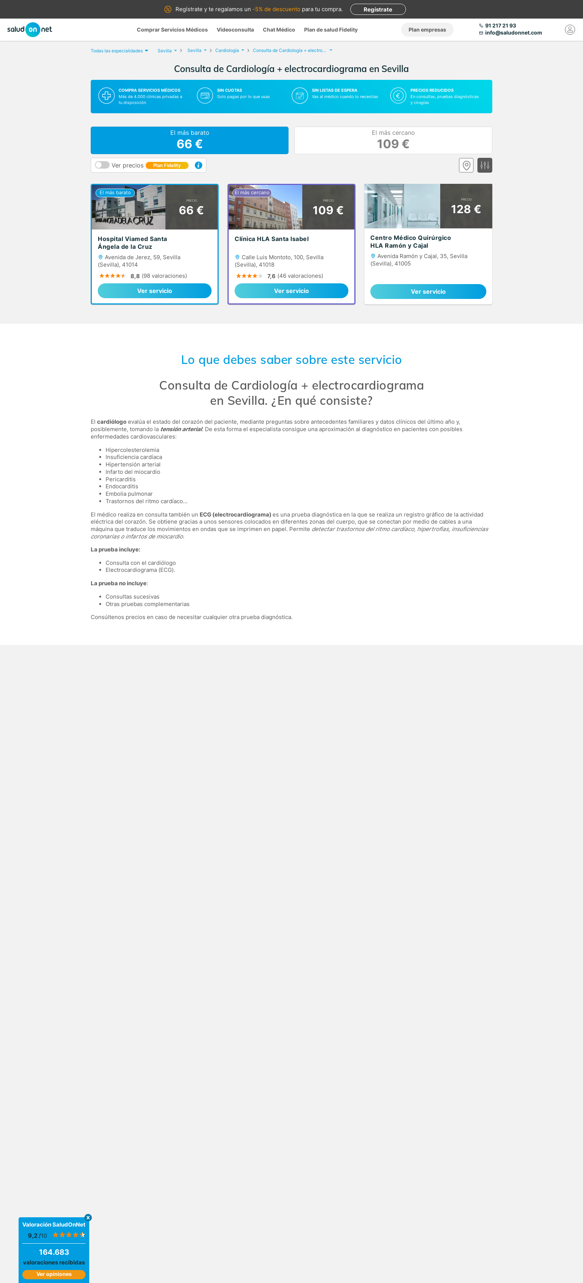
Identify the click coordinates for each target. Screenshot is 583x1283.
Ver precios (150, 165)
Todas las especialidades (118, 50)
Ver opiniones (54, 1274)
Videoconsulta (235, 29)
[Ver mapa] (466, 165)
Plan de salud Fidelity (331, 29)
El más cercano (393, 140)
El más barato (189, 140)
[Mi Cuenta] (570, 30)
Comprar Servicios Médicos (172, 29)
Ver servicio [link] (154, 290)
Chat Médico (279, 29)
